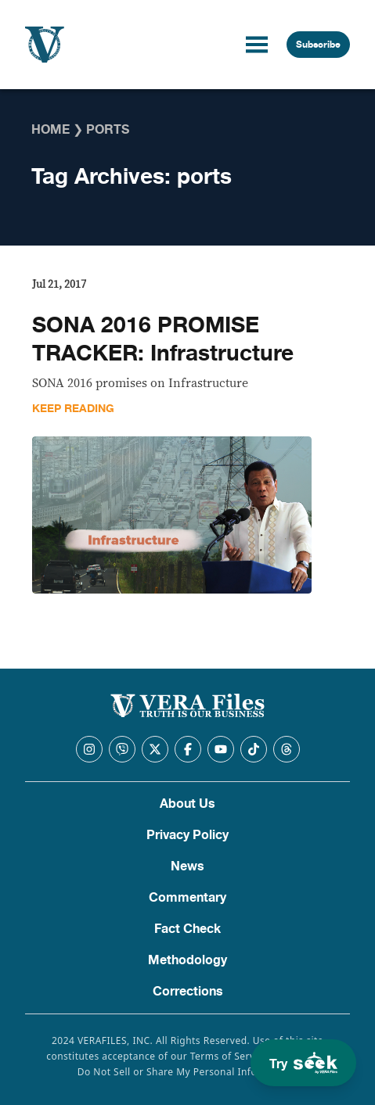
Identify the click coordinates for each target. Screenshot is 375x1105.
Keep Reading (73, 409)
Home (50, 130)
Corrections (188, 991)
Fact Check (187, 929)
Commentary (187, 898)
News (187, 866)
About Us (187, 804)
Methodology (187, 960)
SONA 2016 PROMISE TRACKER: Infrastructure (163, 339)
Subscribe (318, 44)
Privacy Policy (187, 835)
